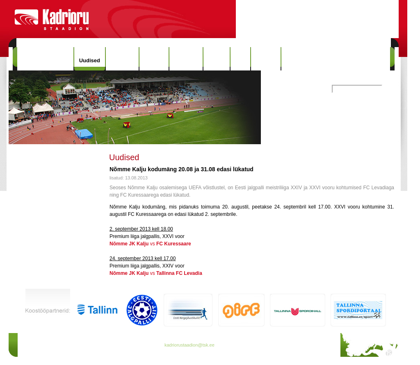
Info (240, 59)
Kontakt (266, 59)
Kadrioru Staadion (45, 59)
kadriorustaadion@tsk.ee (189, 344)
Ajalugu (154, 59)
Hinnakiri (122, 59)
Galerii (216, 59)
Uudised (89, 60)
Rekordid (185, 59)
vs (150, 244)
